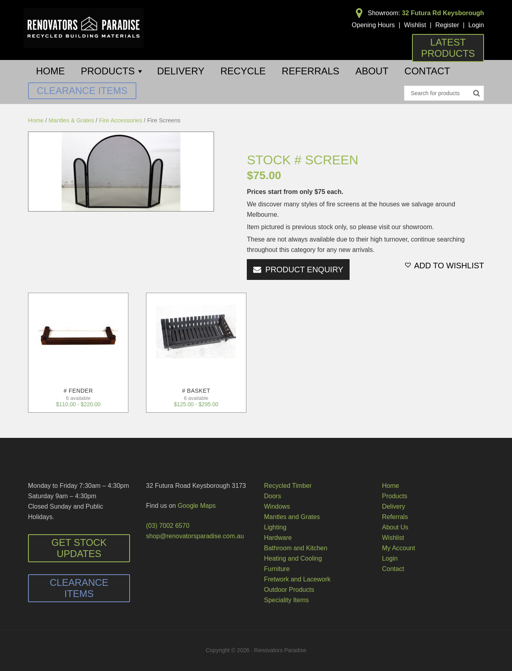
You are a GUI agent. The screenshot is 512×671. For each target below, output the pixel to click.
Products (394, 496)
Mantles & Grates (71, 120)
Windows (277, 506)
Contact (393, 568)
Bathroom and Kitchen (295, 548)
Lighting (275, 527)
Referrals (395, 516)
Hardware (278, 537)
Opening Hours (373, 25)
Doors (272, 496)
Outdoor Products (289, 589)
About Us (395, 527)
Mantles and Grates (292, 516)
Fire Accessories (120, 120)
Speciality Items (286, 600)
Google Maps (197, 505)
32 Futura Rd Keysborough (443, 13)
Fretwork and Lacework (297, 579)
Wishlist (415, 25)
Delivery (393, 506)
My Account (398, 548)
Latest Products (448, 48)
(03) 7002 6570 (168, 525)
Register (447, 25)
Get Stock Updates (79, 548)
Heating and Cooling (293, 558)
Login (476, 25)
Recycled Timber (288, 485)
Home (36, 120)
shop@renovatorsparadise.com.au (195, 536)
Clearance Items (82, 90)
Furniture (277, 568)
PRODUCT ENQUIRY (304, 269)
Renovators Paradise (84, 28)
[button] (444, 265)
